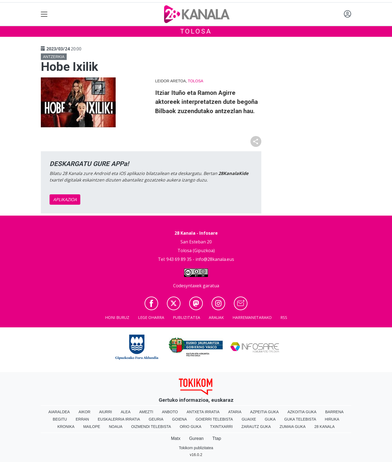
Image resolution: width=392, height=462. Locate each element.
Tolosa (196, 31)
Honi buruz (117, 317)
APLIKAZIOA (65, 200)
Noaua (115, 426)
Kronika (66, 426)
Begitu (60, 419)
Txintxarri (221, 426)
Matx (175, 438)
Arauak (216, 317)
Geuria (156, 419)
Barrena (334, 412)
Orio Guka (190, 426)
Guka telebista (300, 419)
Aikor (84, 412)
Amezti (146, 412)
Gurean (196, 438)
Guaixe (249, 419)
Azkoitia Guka (302, 412)
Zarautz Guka (256, 426)
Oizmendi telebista (151, 426)
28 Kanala (324, 426)
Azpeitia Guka (264, 412)
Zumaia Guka (293, 426)
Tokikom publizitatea (196, 448)
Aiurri (105, 412)
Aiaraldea (59, 412)
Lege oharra (151, 317)
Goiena (179, 419)
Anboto (170, 412)
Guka (270, 419)
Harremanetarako (252, 317)
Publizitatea (186, 317)
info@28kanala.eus (214, 259)
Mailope (91, 426)
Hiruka (332, 419)
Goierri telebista (214, 419)
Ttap (216, 438)
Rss (283, 317)
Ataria (234, 412)
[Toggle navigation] (44, 14)
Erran (82, 419)
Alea (125, 412)
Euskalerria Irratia (119, 419)
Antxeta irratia (203, 412)
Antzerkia (54, 57)
